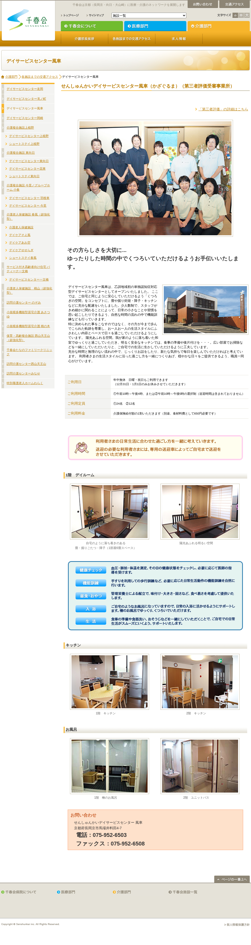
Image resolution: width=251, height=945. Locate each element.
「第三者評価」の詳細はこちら (223, 109)
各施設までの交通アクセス (131, 39)
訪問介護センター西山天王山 (26, 364)
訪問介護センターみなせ (23, 373)
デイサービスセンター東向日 (29, 161)
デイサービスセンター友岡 (25, 89)
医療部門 (155, 26)
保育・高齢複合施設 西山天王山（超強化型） (28, 338)
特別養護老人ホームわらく (25, 383)
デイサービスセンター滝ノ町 (26, 99)
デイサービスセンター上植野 (29, 136)
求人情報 (179, 39)
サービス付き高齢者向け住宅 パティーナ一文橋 (28, 269)
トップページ (70, 15)
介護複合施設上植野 (20, 127)
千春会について (92, 26)
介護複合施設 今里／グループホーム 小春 (28, 187)
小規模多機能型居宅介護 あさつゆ (28, 314)
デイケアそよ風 (19, 235)
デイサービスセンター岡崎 (25, 118)
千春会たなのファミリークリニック (29, 352)
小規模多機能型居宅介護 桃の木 (28, 326)
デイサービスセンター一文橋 (29, 279)
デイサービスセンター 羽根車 (29, 198)
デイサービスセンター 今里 (27, 205)
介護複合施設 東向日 (21, 152)
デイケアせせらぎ (21, 250)
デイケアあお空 (19, 242)
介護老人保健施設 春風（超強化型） (28, 217)
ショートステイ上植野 (24, 144)
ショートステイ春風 (23, 258)
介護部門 (219, 26)
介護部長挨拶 (84, 39)
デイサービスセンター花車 (27, 168)
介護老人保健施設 (21, 227)
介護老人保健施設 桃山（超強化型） (29, 290)
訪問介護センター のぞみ (24, 302)
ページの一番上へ (232, 879)
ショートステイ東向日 (24, 176)
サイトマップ (95, 15)
